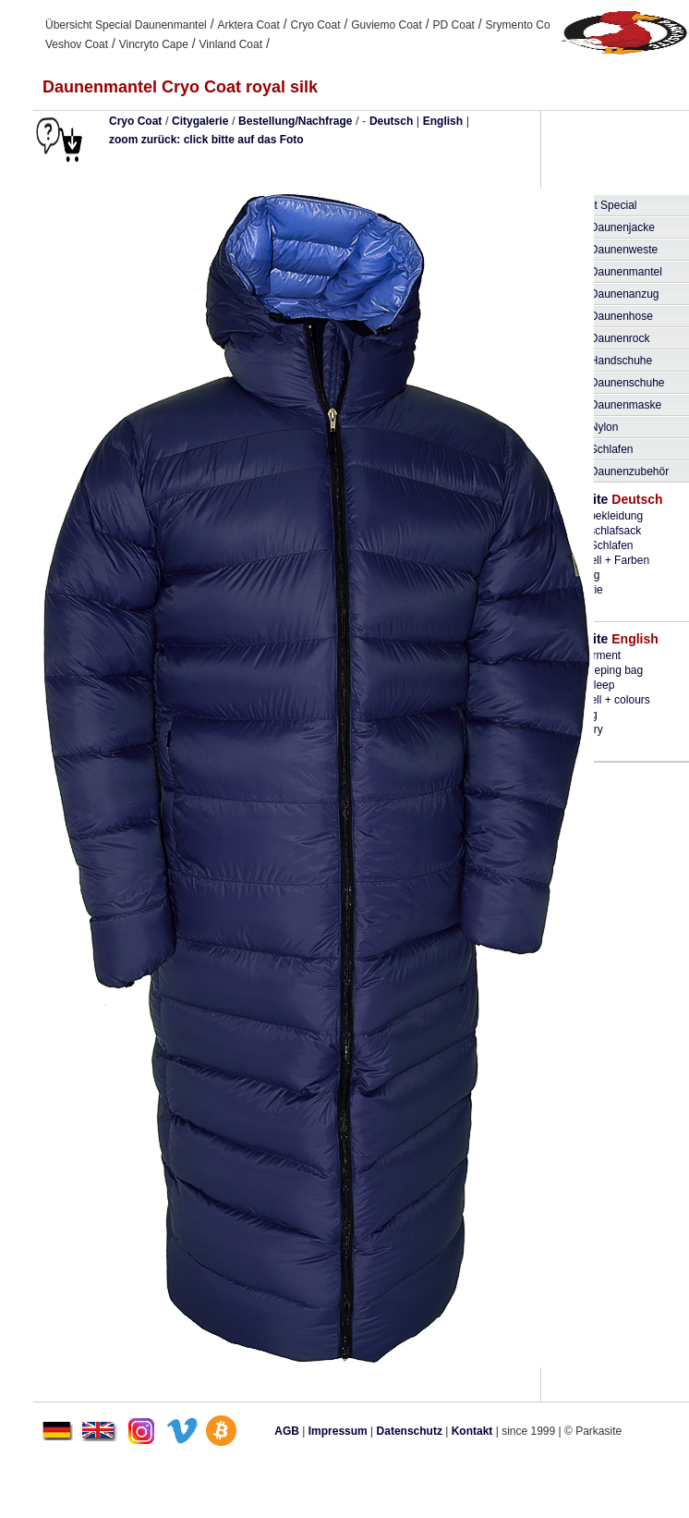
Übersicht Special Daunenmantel (126, 24)
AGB (286, 1431)
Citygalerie (200, 121)
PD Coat (454, 24)
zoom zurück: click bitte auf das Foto (206, 139)
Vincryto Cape (153, 44)
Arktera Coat (248, 24)
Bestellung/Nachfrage (295, 121)
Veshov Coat (76, 44)
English (443, 121)
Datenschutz (409, 1431)
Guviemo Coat (386, 24)
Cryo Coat (315, 24)
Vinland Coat (231, 44)
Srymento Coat (523, 24)
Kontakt (472, 1431)
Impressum (338, 1431)
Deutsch (391, 121)
